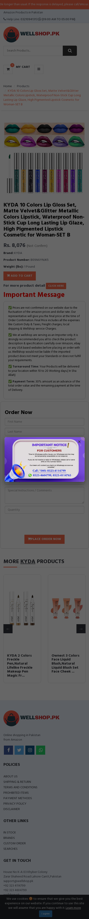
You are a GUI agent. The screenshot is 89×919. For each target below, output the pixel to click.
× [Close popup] (79, 442)
